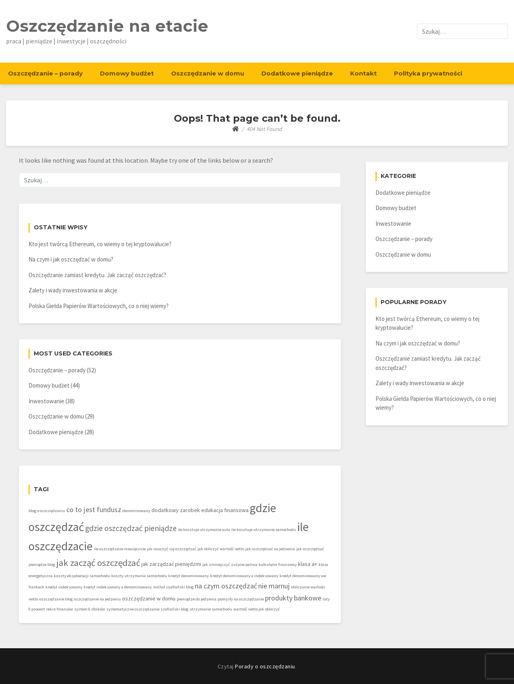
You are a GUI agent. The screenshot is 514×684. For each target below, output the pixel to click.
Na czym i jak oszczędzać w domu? (71, 259)
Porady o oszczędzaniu (265, 666)
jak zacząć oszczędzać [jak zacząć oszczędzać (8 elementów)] (98, 562)
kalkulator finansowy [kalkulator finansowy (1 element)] (278, 564)
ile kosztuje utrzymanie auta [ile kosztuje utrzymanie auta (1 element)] (204, 529)
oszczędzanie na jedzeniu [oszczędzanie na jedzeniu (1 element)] (97, 599)
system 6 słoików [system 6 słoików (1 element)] (89, 609)
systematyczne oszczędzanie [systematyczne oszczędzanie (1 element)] (132, 609)
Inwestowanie (46, 401)
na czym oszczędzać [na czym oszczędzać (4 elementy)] (226, 585)
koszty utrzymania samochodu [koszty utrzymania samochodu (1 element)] (139, 575)
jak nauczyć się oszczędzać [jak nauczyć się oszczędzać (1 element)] (171, 548)
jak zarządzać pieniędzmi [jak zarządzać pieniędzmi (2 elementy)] (171, 564)
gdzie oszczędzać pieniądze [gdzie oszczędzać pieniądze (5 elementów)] (131, 528)
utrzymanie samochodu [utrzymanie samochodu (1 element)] (211, 609)
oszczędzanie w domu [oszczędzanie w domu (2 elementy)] (148, 598)
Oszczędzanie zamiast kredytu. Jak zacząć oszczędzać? (97, 275)
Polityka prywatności (428, 73)
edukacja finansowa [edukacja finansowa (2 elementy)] (225, 510)
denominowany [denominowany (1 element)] (136, 510)
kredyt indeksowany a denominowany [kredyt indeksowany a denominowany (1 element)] (118, 587)
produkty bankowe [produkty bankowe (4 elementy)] (293, 597)
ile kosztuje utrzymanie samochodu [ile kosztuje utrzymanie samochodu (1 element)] (263, 529)
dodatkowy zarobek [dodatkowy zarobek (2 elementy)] (175, 510)
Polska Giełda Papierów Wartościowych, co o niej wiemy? (99, 306)
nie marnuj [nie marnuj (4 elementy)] (274, 585)
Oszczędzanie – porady (45, 73)
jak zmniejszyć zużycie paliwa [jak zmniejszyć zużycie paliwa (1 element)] (229, 564)
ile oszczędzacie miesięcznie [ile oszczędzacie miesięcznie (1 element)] (120, 548)
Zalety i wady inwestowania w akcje (73, 290)
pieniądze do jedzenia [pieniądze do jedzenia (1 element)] (196, 599)
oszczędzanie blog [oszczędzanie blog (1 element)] (56, 599)
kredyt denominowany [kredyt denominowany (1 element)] (188, 575)
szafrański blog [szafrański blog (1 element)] (174, 609)
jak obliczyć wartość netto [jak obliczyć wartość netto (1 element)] (221, 548)
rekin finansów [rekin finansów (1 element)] (59, 609)
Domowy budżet (127, 73)
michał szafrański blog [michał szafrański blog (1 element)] (173, 587)
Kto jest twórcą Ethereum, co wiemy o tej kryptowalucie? (100, 244)
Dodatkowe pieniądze (297, 73)
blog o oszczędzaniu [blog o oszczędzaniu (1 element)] (47, 510)
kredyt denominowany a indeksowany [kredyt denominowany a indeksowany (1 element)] (244, 575)
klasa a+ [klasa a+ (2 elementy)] (307, 564)
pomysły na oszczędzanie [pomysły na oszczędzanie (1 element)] (241, 599)
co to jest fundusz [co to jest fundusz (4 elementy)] (93, 509)
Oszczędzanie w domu (207, 73)
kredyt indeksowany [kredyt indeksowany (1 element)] (63, 587)
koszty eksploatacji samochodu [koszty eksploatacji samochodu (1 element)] (82, 575)
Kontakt (363, 73)
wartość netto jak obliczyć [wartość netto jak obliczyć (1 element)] (256, 609)
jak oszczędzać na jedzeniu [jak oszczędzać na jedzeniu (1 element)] (270, 548)
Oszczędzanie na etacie (107, 26)
